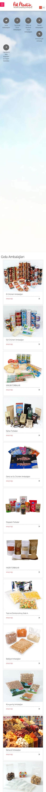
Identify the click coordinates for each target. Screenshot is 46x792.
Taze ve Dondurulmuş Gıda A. (17, 613)
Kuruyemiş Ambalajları (14, 704)
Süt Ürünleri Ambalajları (15, 340)
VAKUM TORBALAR (13, 385)
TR (40, 7)
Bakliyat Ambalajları (13, 659)
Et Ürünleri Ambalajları (14, 294)
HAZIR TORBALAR (12, 568)
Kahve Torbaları (12, 431)
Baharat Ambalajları (13, 750)
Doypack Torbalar (12, 522)
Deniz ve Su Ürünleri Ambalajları (18, 476)
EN (44, 7)
